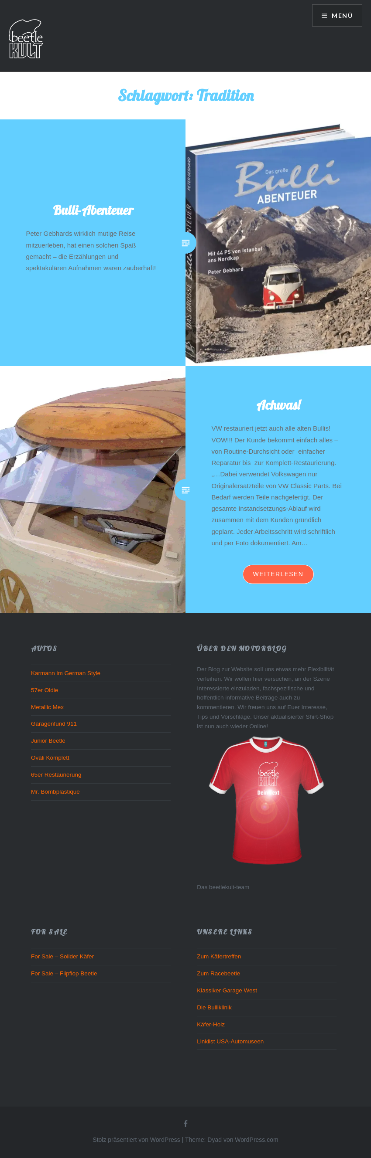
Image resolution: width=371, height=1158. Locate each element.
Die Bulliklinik (214, 1007)
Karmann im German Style (65, 673)
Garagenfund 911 (54, 723)
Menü (341, 15)
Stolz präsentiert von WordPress (136, 1139)
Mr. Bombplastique (55, 791)
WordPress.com (256, 1139)
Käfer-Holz (211, 1024)
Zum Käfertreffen (219, 956)
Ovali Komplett (50, 757)
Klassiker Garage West (227, 990)
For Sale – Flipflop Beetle (64, 973)
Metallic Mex (47, 707)
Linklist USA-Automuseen (230, 1041)
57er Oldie (44, 690)
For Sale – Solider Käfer (62, 956)
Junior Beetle (48, 740)
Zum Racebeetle (218, 973)
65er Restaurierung (56, 774)
